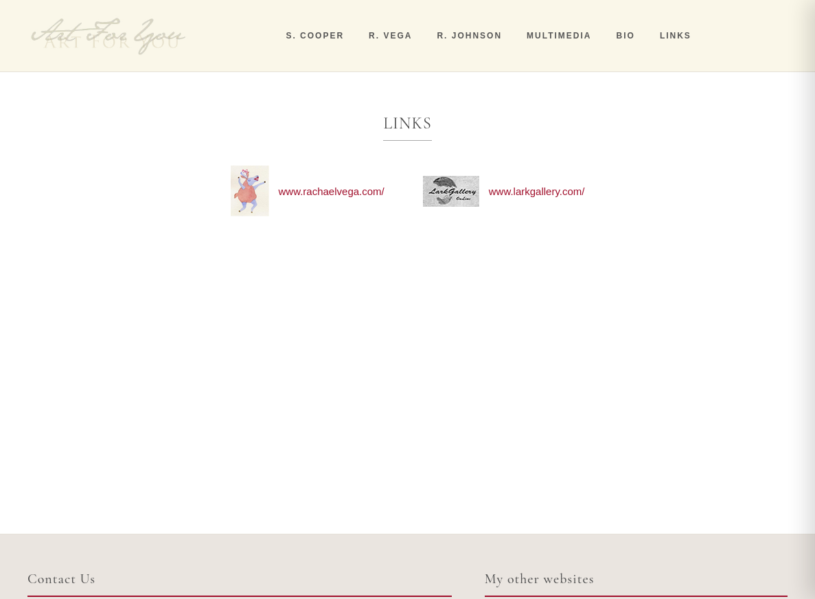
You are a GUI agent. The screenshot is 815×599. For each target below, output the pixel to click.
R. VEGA (390, 36)
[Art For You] (108, 35)
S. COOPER (315, 36)
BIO (626, 36)
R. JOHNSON (469, 36)
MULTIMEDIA (559, 36)
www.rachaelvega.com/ (331, 191)
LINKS (675, 36)
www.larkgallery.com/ (537, 191)
